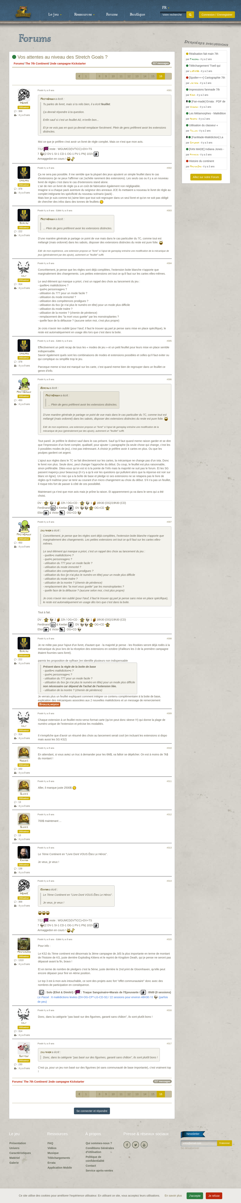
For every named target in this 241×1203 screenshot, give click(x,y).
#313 (169, 847)
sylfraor (45, 530)
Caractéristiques (20, 1153)
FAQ (50, 1143)
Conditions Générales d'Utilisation (100, 1150)
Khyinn (24, 860)
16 (160, 76)
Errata (51, 1162)
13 (136, 76)
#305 (169, 341)
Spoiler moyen (49, 704)
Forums (112, 15)
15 (152, 76)
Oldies (24, 794)
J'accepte (195, 1195)
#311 (169, 781)
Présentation (17, 1143)
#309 (169, 713)
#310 (169, 748)
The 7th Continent (37, 63)
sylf (24, 276)
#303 (169, 210)
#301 (169, 90)
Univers (14, 1148)
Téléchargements (59, 1157)
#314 (169, 881)
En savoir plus (174, 1195)
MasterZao (24, 952)
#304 (169, 263)
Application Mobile (60, 1167)
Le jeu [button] (55, 15)
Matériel (14, 1157)
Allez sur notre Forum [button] (206, 177)
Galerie (14, 1162)
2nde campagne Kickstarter (68, 63)
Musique (53, 1153)
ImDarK (24, 103)
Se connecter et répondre (91, 1111)
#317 (169, 1043)
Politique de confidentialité (95, 1158)
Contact (91, 1165)
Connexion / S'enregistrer (216, 14)
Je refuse (214, 1195)
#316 (169, 1010)
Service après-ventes (99, 1170)
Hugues (24, 760)
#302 (169, 168)
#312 (169, 814)
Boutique (137, 15)
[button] (165, 8)
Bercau (24, 223)
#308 (169, 638)
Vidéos (52, 1148)
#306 (169, 379)
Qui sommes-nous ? (99, 1143)
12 (129, 76)
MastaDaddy (47, 99)
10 (113, 76)
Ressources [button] (84, 15)
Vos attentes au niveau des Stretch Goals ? (60, 57)
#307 (169, 522)
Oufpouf (24, 1056)
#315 (169, 939)
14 (145, 76)
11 (121, 76)
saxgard (24, 180)
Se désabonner (190, 1148)
